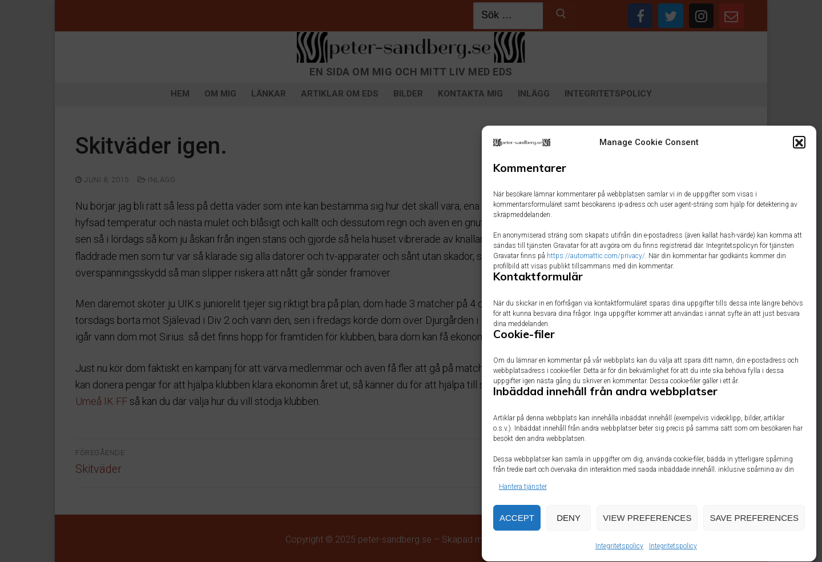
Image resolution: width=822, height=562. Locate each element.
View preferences (647, 522)
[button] (799, 146)
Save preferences (754, 522)
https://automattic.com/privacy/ (596, 260)
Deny (569, 522)
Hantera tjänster (523, 491)
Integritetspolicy (619, 550)
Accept (516, 522)
